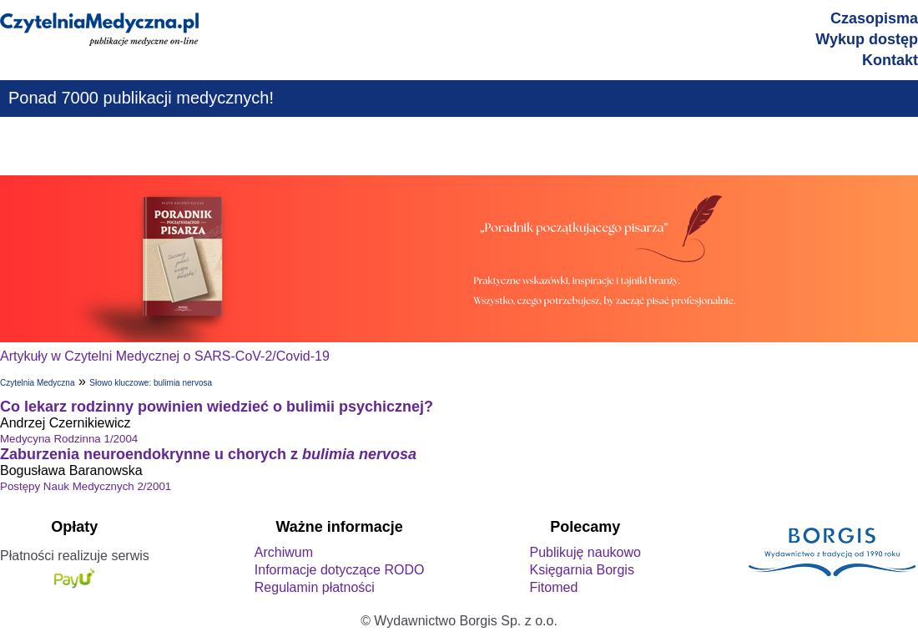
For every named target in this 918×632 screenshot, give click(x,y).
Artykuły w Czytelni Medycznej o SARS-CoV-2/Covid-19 (165, 356)
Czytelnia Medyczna (37, 382)
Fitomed (553, 587)
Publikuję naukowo (584, 552)
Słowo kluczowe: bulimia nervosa (150, 382)
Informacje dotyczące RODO (340, 570)
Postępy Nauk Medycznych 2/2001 (85, 486)
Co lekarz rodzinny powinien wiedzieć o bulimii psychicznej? (216, 406)
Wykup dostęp (866, 39)
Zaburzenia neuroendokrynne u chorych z (208, 454)
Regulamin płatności (315, 587)
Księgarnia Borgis (581, 570)
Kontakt (890, 60)
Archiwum (284, 552)
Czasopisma (874, 18)
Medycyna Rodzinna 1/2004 (69, 438)
